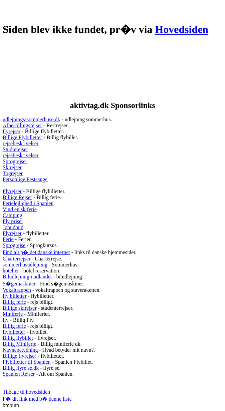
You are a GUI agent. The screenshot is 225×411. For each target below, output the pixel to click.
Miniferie (13, 314)
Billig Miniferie (19, 344)
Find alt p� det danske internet (36, 252)
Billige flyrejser (19, 356)
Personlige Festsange (25, 179)
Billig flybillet (18, 338)
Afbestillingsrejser (22, 125)
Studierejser (15, 149)
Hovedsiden (181, 29)
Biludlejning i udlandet (27, 276)
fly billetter (15, 296)
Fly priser (13, 221)
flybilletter (14, 332)
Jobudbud (13, 227)
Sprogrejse (14, 245)
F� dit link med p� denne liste (37, 399)
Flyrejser (12, 191)
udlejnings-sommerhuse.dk (31, 119)
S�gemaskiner (19, 283)
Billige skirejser (20, 308)
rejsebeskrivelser (21, 143)
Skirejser (12, 167)
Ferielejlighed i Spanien (28, 203)
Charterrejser (17, 258)
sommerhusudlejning (25, 264)
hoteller (11, 270)
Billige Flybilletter (22, 137)
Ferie (8, 239)
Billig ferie (14, 302)
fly (6, 320)
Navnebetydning (20, 350)
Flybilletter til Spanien (27, 362)
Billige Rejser (17, 197)
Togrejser (13, 173)
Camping (12, 215)
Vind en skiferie (20, 209)
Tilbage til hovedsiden (26, 392)
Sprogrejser (15, 161)
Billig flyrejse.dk (21, 368)
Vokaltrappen (17, 290)
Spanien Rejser (19, 374)
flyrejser (11, 131)
